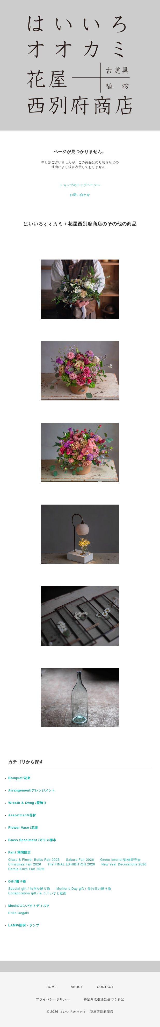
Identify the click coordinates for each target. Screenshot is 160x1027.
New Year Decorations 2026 (124, 864)
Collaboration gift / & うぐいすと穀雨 (37, 893)
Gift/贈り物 (17, 881)
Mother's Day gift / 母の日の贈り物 (83, 889)
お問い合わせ (80, 195)
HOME (51, 987)
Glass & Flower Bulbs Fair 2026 (34, 860)
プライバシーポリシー (53, 999)
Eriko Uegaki (18, 913)
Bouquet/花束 (19, 778)
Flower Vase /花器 (23, 828)
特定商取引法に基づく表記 (104, 999)
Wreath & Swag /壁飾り (27, 803)
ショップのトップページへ (80, 185)
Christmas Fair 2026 (24, 864)
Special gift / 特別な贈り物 (29, 889)
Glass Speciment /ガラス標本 (32, 840)
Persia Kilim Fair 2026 (26, 869)
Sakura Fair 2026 (80, 860)
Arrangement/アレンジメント (31, 790)
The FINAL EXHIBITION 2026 (71, 864)
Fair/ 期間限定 (19, 852)
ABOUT (77, 987)
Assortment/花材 (22, 815)
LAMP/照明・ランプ (23, 925)
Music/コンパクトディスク (29, 906)
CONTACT (105, 987)
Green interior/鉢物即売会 (120, 860)
